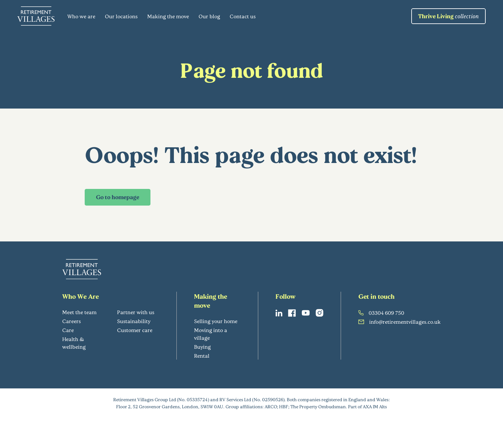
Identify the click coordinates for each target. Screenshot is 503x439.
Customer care (134, 330)
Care (68, 330)
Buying (202, 347)
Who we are (81, 16)
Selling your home (215, 321)
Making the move (168, 16)
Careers (71, 321)
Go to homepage (117, 196)
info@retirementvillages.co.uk (399, 322)
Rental (201, 356)
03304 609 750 (381, 313)
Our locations (121, 16)
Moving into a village (210, 334)
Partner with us (135, 312)
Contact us (243, 16)
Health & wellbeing (74, 343)
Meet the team (79, 312)
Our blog (209, 16)
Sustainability (133, 321)
